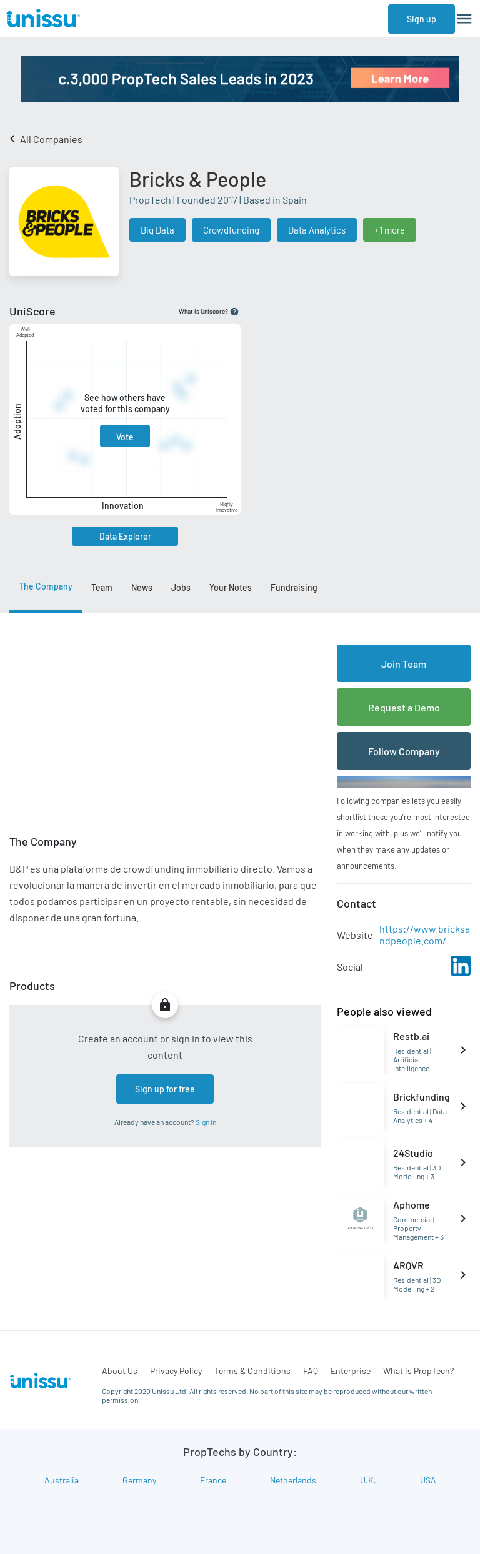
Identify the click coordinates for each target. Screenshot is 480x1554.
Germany (139, 1480)
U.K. (368, 1480)
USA (428, 1480)
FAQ (310, 1370)
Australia (61, 1480)
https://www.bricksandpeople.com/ (424, 934)
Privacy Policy (176, 1370)
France (213, 1480)
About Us (120, 1370)
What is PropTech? (418, 1370)
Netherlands (293, 1480)
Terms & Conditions (252, 1370)
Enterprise (351, 1370)
